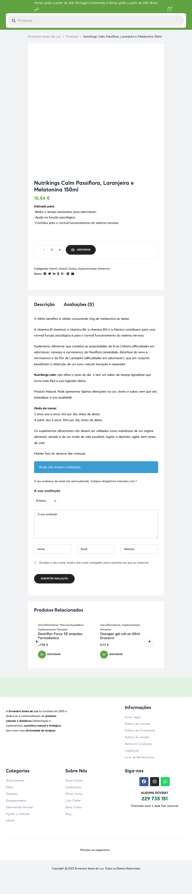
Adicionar (83, 249)
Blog (68, 815)
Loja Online (73, 801)
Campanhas (73, 788)
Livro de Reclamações (139, 758)
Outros (72, 268)
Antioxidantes (15, 781)
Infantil (53, 268)
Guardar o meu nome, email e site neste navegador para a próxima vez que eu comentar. (94, 564)
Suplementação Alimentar (94, 268)
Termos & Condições (138, 745)
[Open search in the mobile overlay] (96, 20)
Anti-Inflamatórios (48, 626)
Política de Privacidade (140, 731)
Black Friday (73, 808)
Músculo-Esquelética (71, 626)
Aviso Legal (132, 718)
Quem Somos (74, 781)
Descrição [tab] (44, 304)
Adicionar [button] (53, 655)
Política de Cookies (137, 725)
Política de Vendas (137, 738)
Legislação (132, 751)
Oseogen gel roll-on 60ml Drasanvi (120, 637)
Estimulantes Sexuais (19, 808)
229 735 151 (155, 800)
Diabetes (11, 795)
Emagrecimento (16, 801)
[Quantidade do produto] (52, 250)
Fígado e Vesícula (18, 815)
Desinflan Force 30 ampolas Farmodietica (60, 637)
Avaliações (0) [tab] (79, 304)
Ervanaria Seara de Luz (89, 869)
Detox (10, 788)
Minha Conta (73, 795)
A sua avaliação (47, 492)
